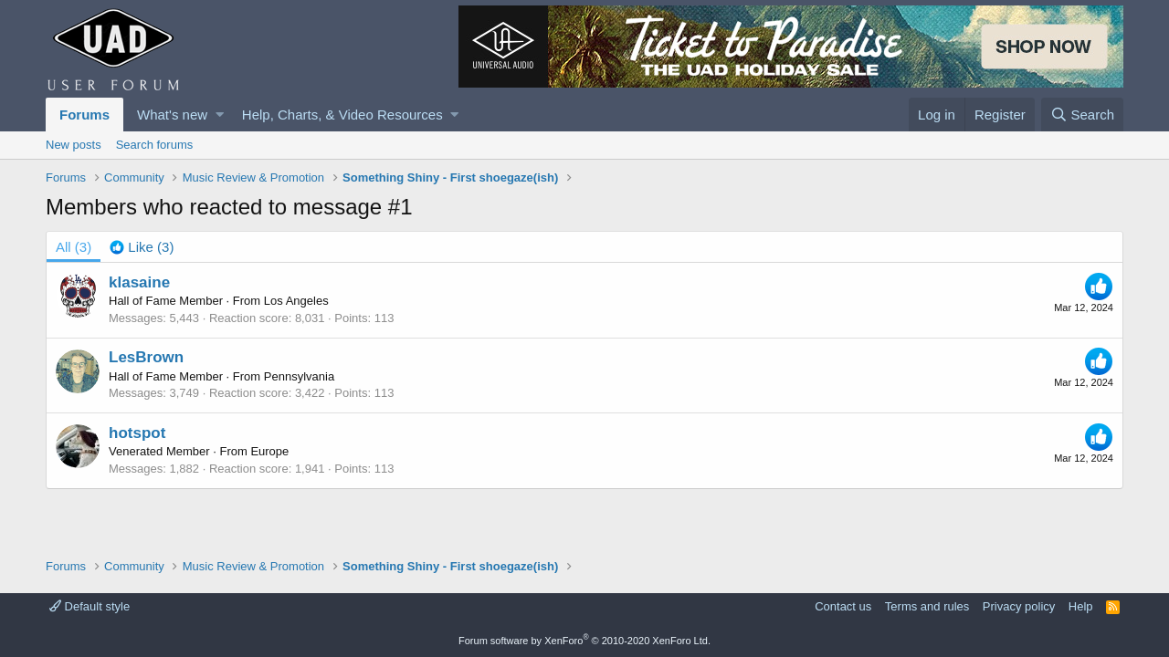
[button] (219, 114)
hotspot (137, 433)
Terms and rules (927, 606)
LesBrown (146, 357)
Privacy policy (1019, 606)
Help (1081, 606)
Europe (269, 451)
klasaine (139, 282)
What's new (172, 114)
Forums (84, 114)
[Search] (1082, 114)
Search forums (155, 144)
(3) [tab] (73, 247)
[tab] (141, 247)
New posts (73, 144)
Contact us (843, 606)
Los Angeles (296, 301)
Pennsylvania (299, 376)
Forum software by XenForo (584, 640)
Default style (89, 606)
